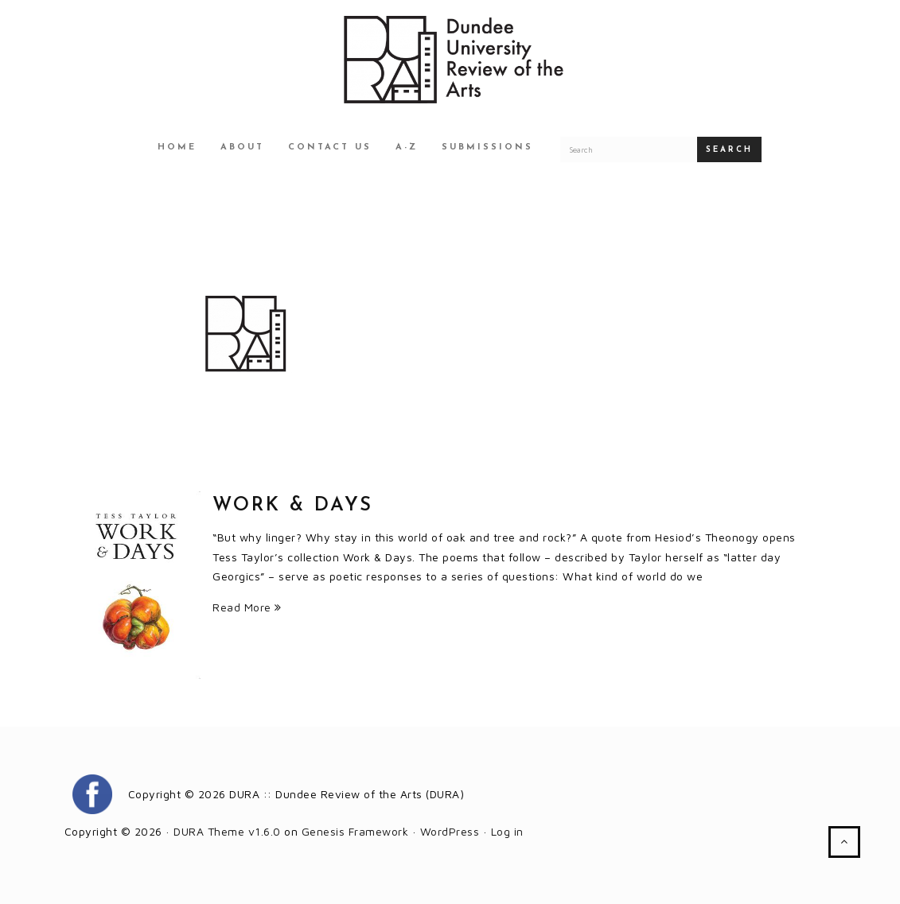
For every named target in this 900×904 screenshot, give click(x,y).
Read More (247, 607)
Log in (507, 831)
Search (729, 149)
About (242, 147)
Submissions (487, 147)
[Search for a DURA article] (628, 149)
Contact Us (330, 147)
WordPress (450, 831)
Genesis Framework (355, 831)
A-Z (406, 147)
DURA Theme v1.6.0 (227, 831)
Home (177, 147)
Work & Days (292, 505)
